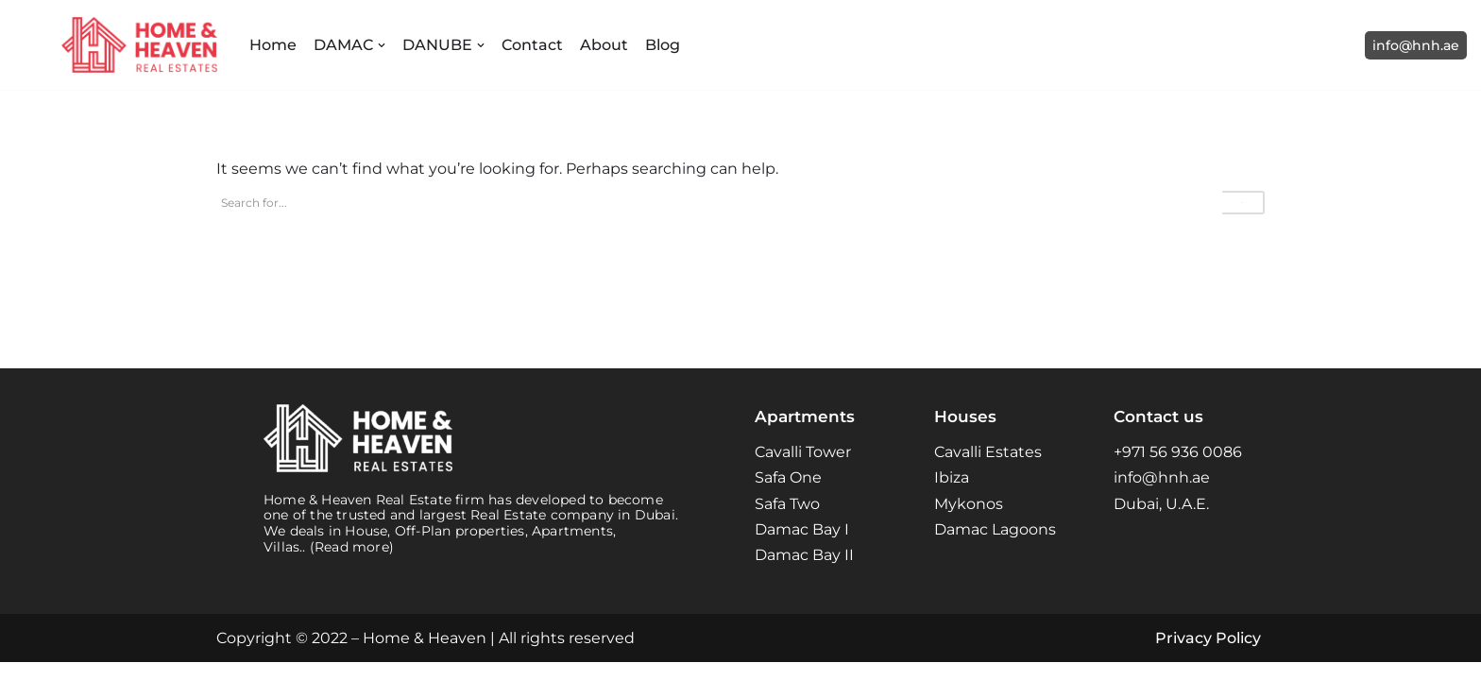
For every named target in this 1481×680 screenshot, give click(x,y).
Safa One (788, 495)
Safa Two (787, 521)
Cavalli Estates (988, 470)
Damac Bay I (802, 547)
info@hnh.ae (1415, 45)
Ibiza (951, 495)
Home (273, 45)
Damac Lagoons (995, 547)
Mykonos (968, 521)
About (604, 45)
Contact (532, 45)
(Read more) (352, 564)
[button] (381, 45)
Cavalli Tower (803, 470)
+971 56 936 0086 (1178, 470)
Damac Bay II (804, 573)
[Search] (719, 202)
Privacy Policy (1208, 656)
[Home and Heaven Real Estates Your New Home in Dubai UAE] (139, 45)
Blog (662, 45)
